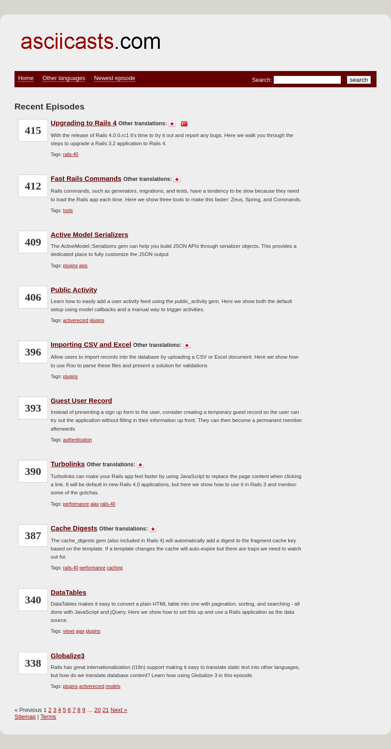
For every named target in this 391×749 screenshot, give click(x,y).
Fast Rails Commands (86, 178)
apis (83, 265)
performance (76, 504)
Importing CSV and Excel (91, 344)
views (69, 631)
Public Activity (74, 290)
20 (98, 709)
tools (68, 210)
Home (25, 78)
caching (115, 567)
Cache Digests (74, 528)
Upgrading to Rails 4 (84, 123)
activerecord (75, 320)
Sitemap (25, 716)
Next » (118, 709)
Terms (48, 716)
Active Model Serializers (89, 234)
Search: (263, 79)
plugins (70, 265)
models (112, 686)
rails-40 (70, 154)
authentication (77, 439)
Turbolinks (68, 464)
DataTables (68, 592)
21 (105, 709)
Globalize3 (68, 655)
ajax (95, 504)
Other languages (64, 78)
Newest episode (114, 78)
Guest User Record (81, 400)
